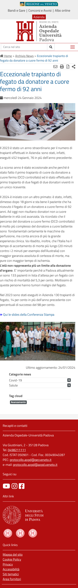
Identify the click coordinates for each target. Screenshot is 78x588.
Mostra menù (72, 45)
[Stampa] (62, 67)
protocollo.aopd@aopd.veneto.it (35, 464)
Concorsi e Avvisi (40, 10)
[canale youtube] (6, 486)
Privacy (8, 564)
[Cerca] (24, 46)
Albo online (62, 10)
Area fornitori (12, 579)
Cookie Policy (12, 559)
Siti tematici (11, 574)
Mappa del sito (13, 554)
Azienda (39, 17)
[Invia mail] (55, 67)
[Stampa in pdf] (67, 67)
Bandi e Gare (16, 10)
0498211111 (17, 449)
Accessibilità (11, 569)
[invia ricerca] (51, 46)
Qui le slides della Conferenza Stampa (28, 314)
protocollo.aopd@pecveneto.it (30, 459)
